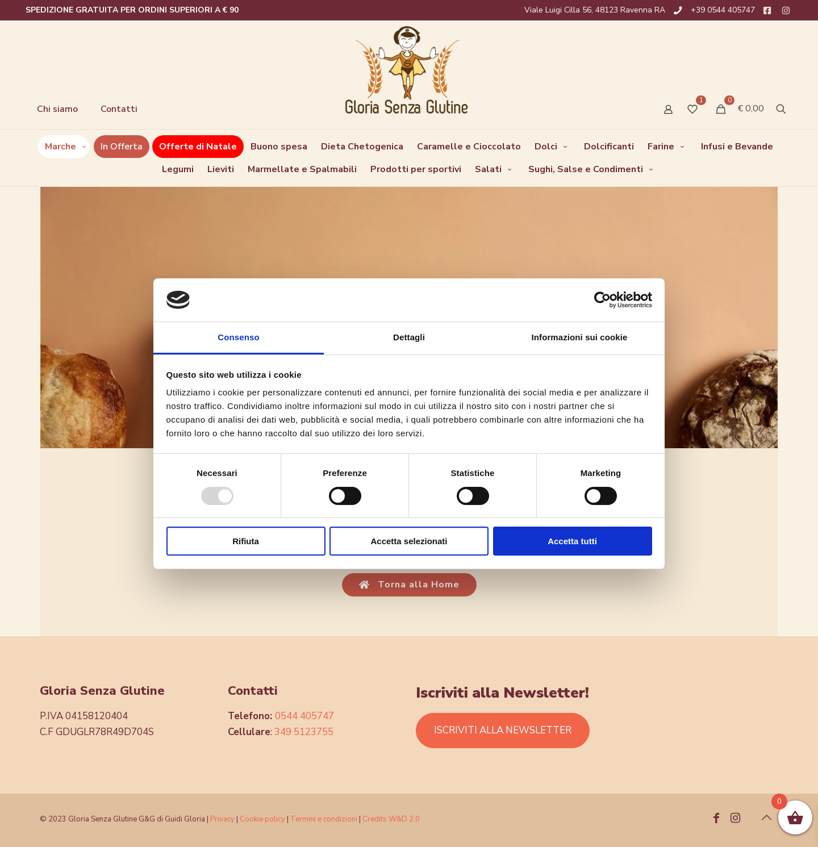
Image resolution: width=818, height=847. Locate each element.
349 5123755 (303, 731)
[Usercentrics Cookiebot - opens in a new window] (602, 299)
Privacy (222, 819)
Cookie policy (263, 819)
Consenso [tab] (238, 337)
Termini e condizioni (323, 819)
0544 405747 (304, 716)
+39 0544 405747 (723, 10)
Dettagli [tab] (409, 337)
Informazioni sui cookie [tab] (580, 337)
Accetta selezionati (408, 541)
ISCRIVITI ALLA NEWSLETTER (502, 730)
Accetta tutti (572, 541)
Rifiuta (245, 541)
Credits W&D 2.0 (391, 819)
